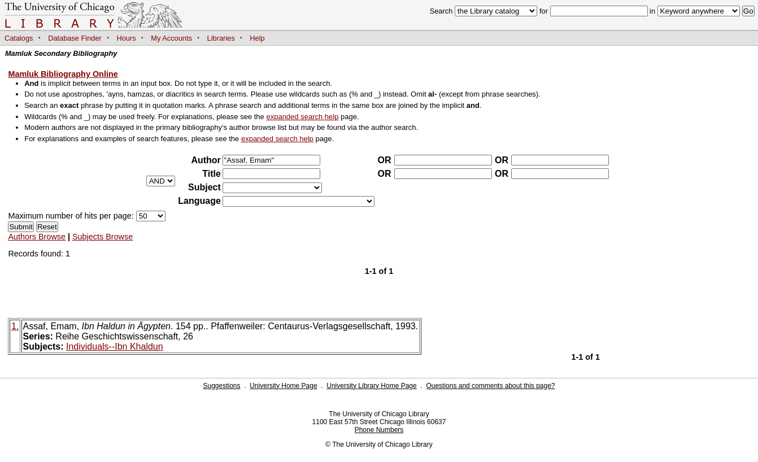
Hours (126, 38)
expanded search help (302, 116)
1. (15, 326)
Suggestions (221, 386)
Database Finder (75, 38)
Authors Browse (37, 236)
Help (257, 38)
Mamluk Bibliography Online (62, 74)
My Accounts (171, 38)
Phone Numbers (379, 430)
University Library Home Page (371, 386)
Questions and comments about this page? (490, 386)
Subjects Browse (102, 236)
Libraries (221, 38)
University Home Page (283, 386)
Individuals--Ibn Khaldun (114, 346)
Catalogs (19, 38)
